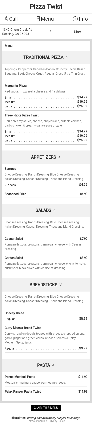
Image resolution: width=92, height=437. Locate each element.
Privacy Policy (57, 421)
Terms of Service (37, 421)
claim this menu (46, 407)
